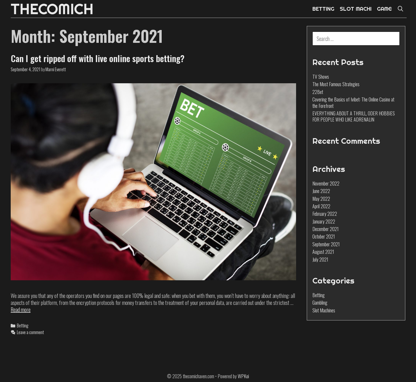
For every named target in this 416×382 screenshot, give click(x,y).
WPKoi (243, 376)
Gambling (319, 302)
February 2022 (324, 213)
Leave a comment (30, 332)
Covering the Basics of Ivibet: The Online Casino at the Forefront (353, 102)
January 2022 (323, 221)
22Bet (317, 91)
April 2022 (321, 206)
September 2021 (326, 244)
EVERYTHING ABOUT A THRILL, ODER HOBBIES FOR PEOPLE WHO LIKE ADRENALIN (353, 116)
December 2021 (325, 228)
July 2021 (320, 259)
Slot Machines (323, 310)
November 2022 (325, 183)
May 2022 (321, 198)
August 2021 (323, 251)
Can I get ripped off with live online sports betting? (97, 58)
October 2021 (323, 236)
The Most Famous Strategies (336, 84)
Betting (22, 325)
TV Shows (320, 76)
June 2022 (321, 190)
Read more (21, 309)
